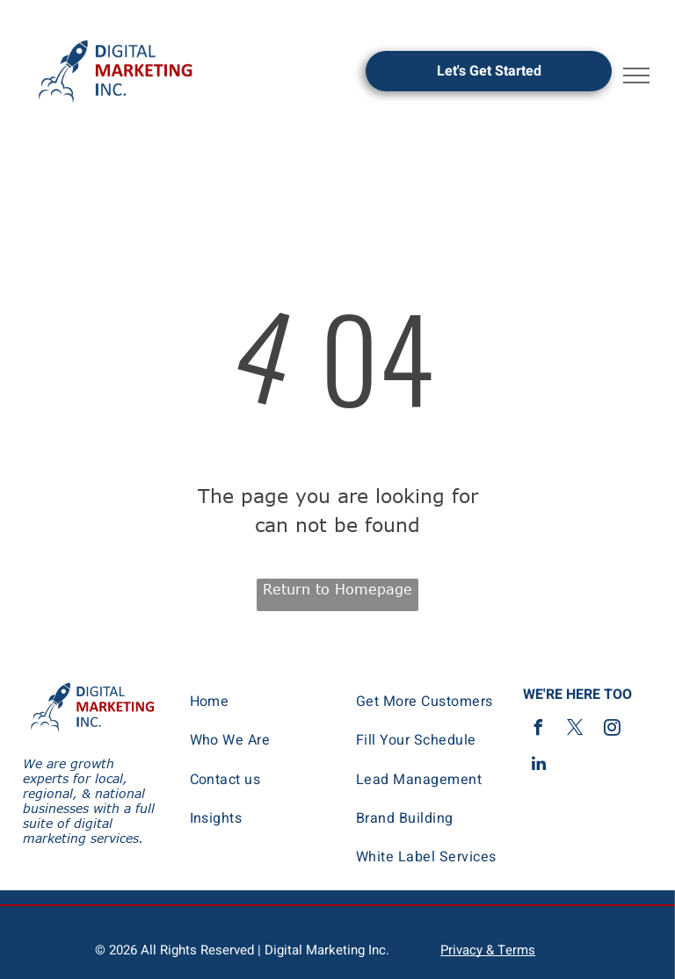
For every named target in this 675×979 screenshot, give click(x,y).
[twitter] (576, 730)
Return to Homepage (337, 589)
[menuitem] (261, 701)
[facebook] (539, 730)
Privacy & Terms (487, 950)
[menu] (636, 75)
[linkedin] (539, 766)
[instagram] (612, 730)
